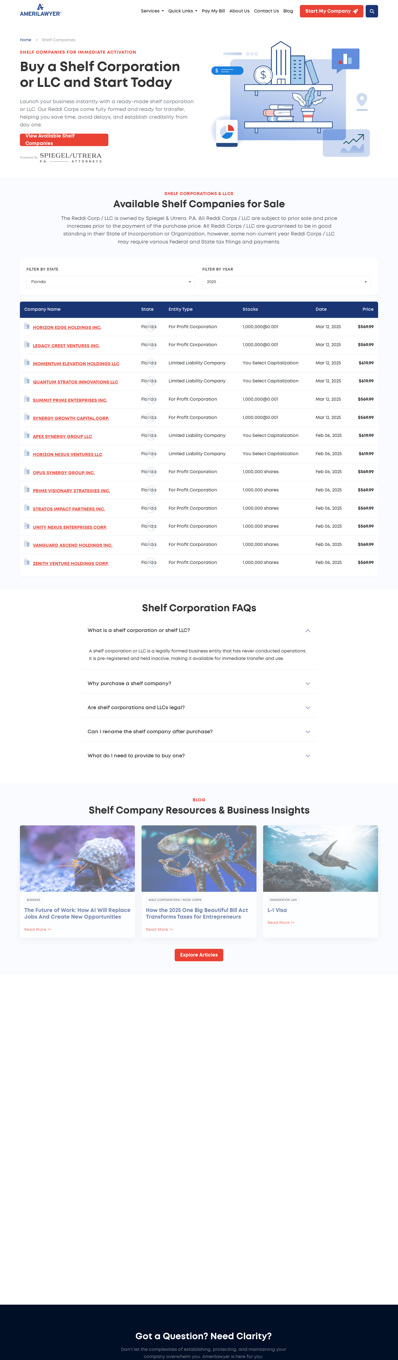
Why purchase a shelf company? (129, 683)
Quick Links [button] (181, 11)
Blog (288, 11)
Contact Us (266, 11)
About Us (239, 11)
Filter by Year (217, 269)
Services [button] (151, 11)
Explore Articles (199, 955)
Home (25, 40)
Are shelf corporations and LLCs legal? (136, 707)
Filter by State (43, 269)
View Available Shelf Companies (50, 140)
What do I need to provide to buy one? (136, 755)
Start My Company (331, 11)
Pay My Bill (213, 11)
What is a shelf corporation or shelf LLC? (139, 630)
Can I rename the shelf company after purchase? (150, 731)
